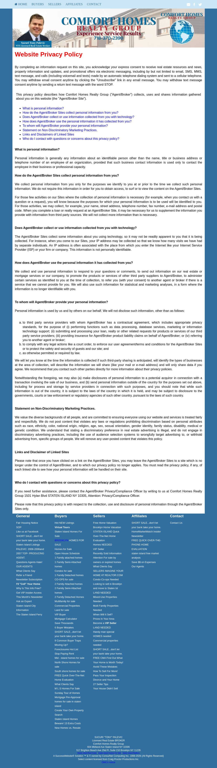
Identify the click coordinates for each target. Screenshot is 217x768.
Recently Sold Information (107, 553)
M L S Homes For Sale (67, 688)
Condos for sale (63, 570)
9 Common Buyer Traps (68, 640)
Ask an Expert (24, 601)
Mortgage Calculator (66, 618)
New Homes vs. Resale (67, 727)
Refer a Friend (24, 575)
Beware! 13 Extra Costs (68, 723)
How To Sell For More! (105, 671)
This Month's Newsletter (29, 597)
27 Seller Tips (100, 684)
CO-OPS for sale (64, 579)
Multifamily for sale (65, 601)
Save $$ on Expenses (144, 562)
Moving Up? (61, 644)
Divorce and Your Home (106, 679)
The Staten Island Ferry (29, 614)
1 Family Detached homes (69, 575)
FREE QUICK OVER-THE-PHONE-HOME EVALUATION (146, 545)
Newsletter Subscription (29, 579)
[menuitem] (21, 4)
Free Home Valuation (104, 522)
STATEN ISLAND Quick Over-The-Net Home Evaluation (106, 536)
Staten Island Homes (66, 719)
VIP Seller (98, 549)
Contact (94, 4)
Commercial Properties (67, 605)
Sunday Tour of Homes (67, 692)
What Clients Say (25, 570)
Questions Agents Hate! (29, 562)
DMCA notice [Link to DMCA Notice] (108, 762)
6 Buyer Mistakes (64, 627)
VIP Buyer (60, 614)
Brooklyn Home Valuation (107, 527)
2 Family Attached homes (69, 583)
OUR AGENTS (24, 566)
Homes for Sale (63, 549)
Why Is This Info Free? (28, 588)
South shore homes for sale (70, 671)
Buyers (38, 4)
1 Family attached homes (68, 557)
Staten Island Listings (28, 544)
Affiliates (74, 4)
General (23, 516)
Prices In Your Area (103, 618)
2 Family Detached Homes (69, 597)
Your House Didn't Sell (105, 688)
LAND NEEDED (102, 592)
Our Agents (138, 566)
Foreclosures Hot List (66, 649)
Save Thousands (64, 623)
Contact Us (176, 522)
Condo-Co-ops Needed (106, 579)
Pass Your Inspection (104, 675)
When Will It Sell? (102, 614)
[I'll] (28, 583)
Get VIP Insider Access (29, 592)
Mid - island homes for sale (69, 657)
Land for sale (62, 610)
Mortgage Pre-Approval (67, 697)
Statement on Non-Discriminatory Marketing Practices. (60, 130)
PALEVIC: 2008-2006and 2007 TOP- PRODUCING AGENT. (30, 553)
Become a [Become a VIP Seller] (104, 623)
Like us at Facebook (27, 531)
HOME (21, 4)
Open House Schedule (67, 553)
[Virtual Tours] (62, 527)
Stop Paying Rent (64, 653)
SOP (18, 527)
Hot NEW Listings (64, 522)
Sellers (54, 4)
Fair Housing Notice (27, 522)
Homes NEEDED (102, 544)
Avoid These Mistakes (105, 666)
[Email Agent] (188, 4)
